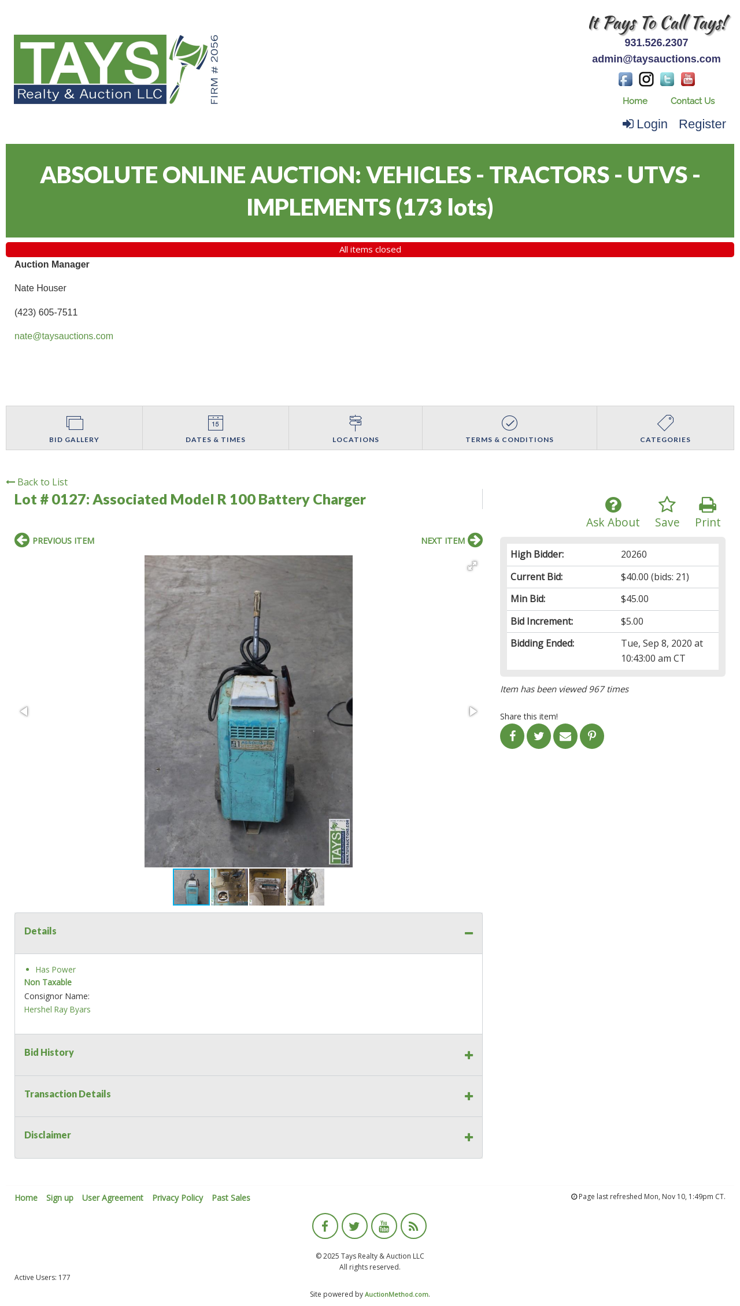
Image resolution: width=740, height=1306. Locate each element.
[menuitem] (635, 101)
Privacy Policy (177, 1197)
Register (702, 124)
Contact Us (693, 101)
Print (708, 513)
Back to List (37, 482)
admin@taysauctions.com (656, 59)
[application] (737, 1303)
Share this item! (529, 716)
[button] (472, 565)
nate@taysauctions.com (63, 336)
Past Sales (231, 1197)
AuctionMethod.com (396, 1294)
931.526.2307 (656, 43)
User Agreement (112, 1197)
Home (635, 101)
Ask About (613, 513)
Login (645, 124)
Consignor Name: (57, 995)
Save (667, 513)
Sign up (59, 1197)
